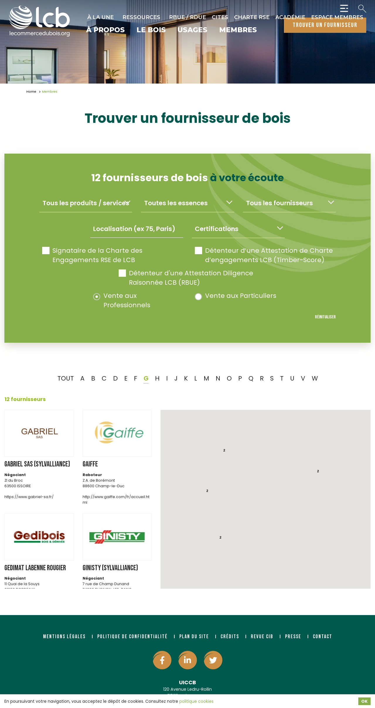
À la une (100, 17)
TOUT (65, 378)
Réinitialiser (325, 317)
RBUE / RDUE (187, 17)
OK (364, 701)
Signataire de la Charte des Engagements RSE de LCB (92, 255)
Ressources (141, 17)
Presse (293, 637)
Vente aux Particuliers (235, 295)
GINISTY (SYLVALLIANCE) (110, 568)
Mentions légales (64, 637)
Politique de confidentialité (132, 637)
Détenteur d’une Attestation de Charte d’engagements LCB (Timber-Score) (264, 255)
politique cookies (196, 701)
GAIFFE (90, 464)
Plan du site (194, 637)
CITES (220, 17)
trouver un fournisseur (325, 25)
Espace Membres (337, 17)
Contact (322, 637)
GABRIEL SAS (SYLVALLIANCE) (37, 464)
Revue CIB (262, 637)
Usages (192, 30)
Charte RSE (252, 17)
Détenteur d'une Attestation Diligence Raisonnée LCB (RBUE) (186, 278)
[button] (271, 517)
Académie (290, 17)
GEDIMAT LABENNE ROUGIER (35, 568)
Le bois (151, 30)
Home (31, 91)
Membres (238, 30)
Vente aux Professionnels (121, 300)
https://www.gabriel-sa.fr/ (29, 496)
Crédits (230, 637)
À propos (105, 30)
